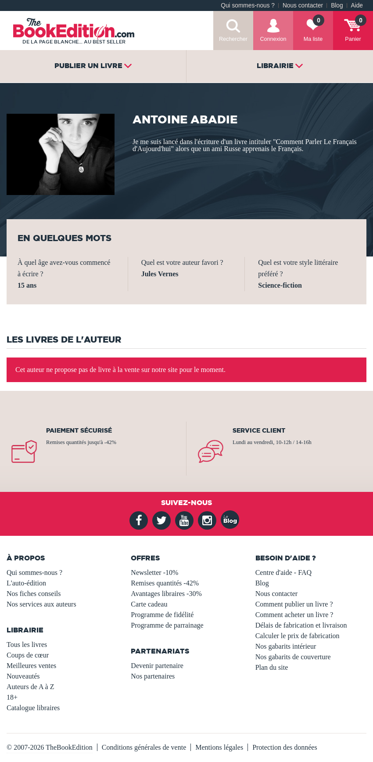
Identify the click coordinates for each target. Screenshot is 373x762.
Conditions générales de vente (144, 747)
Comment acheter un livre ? (294, 614)
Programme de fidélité (162, 614)
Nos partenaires (153, 676)
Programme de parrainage (167, 625)
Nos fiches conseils (34, 593)
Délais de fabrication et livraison (301, 625)
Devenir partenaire (157, 665)
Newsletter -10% (154, 572)
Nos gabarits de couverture (293, 657)
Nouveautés (23, 676)
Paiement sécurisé (79, 430)
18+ (12, 697)
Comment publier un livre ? (294, 604)
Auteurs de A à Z (30, 686)
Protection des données (284, 747)
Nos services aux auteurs (41, 604)
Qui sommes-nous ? (248, 5)
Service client (259, 430)
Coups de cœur (28, 655)
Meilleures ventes (31, 665)
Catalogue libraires (33, 707)
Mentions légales (219, 747)
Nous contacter (303, 5)
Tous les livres (27, 644)
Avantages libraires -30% (166, 593)
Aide (357, 5)
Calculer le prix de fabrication (297, 635)
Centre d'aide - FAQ (283, 572)
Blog (337, 5)
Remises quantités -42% (165, 583)
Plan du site (271, 667)
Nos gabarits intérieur (285, 646)
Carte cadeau (149, 604)
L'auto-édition (26, 583)
